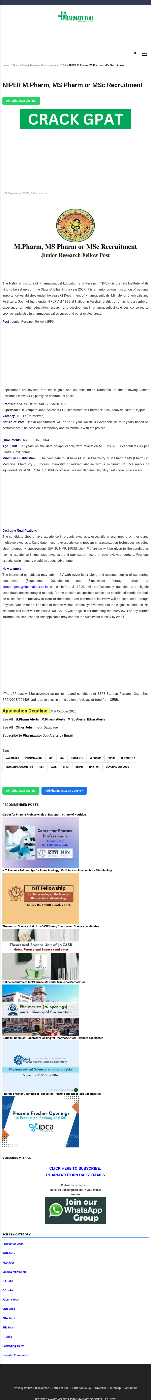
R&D (62, 758)
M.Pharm (95, 758)
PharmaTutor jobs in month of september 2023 (39, 65)
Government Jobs (117, 766)
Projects (77, 758)
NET (41, 766)
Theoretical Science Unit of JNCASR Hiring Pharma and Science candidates (50, 926)
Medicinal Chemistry (19, 766)
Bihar (79, 766)
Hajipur (94, 766)
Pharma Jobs (33, 758)
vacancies (12, 758)
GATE (54, 766)
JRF (51, 758)
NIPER (111, 758)
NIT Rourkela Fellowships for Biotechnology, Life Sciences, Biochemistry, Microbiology (57, 870)
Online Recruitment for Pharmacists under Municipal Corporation (44, 982)
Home (5, 65)
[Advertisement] (36, 355)
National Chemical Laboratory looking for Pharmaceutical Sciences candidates (52, 1038)
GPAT (66, 766)
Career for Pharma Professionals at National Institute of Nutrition (44, 814)
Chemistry (128, 758)
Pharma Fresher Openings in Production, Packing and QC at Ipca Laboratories (51, 1093)
